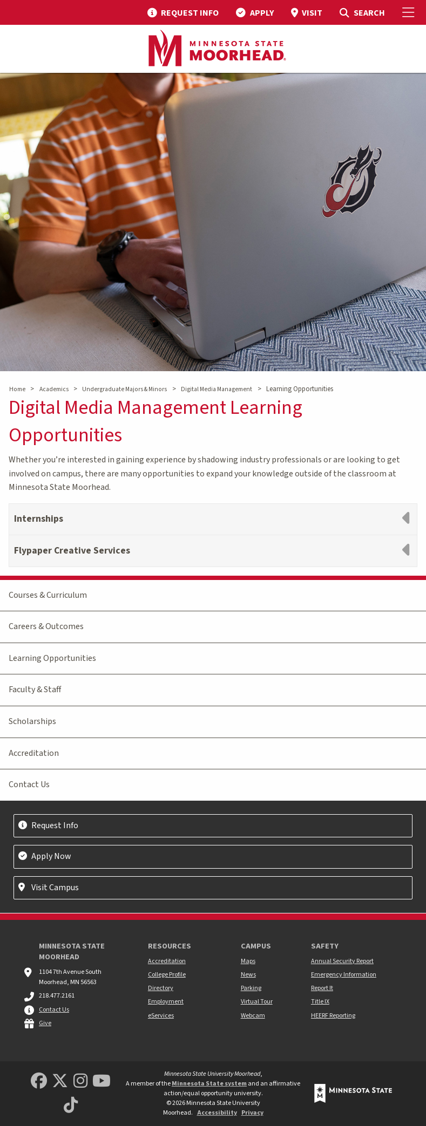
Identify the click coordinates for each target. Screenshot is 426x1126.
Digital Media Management (216, 389)
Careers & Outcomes (46, 626)
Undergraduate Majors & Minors (124, 389)
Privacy (252, 1112)
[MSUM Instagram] (80, 1081)
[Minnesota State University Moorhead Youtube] (101, 1081)
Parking (251, 988)
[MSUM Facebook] (39, 1081)
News (248, 974)
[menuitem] (183, 12)
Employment (166, 1001)
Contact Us (29, 784)
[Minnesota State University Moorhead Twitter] (60, 1081)
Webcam (253, 1015)
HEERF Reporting (333, 1015)
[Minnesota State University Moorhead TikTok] (71, 1105)
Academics (54, 389)
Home (17, 389)
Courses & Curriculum (48, 595)
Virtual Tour (257, 1001)
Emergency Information (343, 974)
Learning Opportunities (52, 658)
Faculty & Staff (35, 689)
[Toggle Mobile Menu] (410, 12)
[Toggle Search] (362, 12)
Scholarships (32, 721)
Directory (160, 988)
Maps (248, 961)
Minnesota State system (209, 1083)
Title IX (320, 1001)
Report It (322, 988)
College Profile (167, 974)
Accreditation (34, 753)
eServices (161, 1015)
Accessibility (217, 1112)
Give (45, 1023)
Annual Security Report (342, 961)
